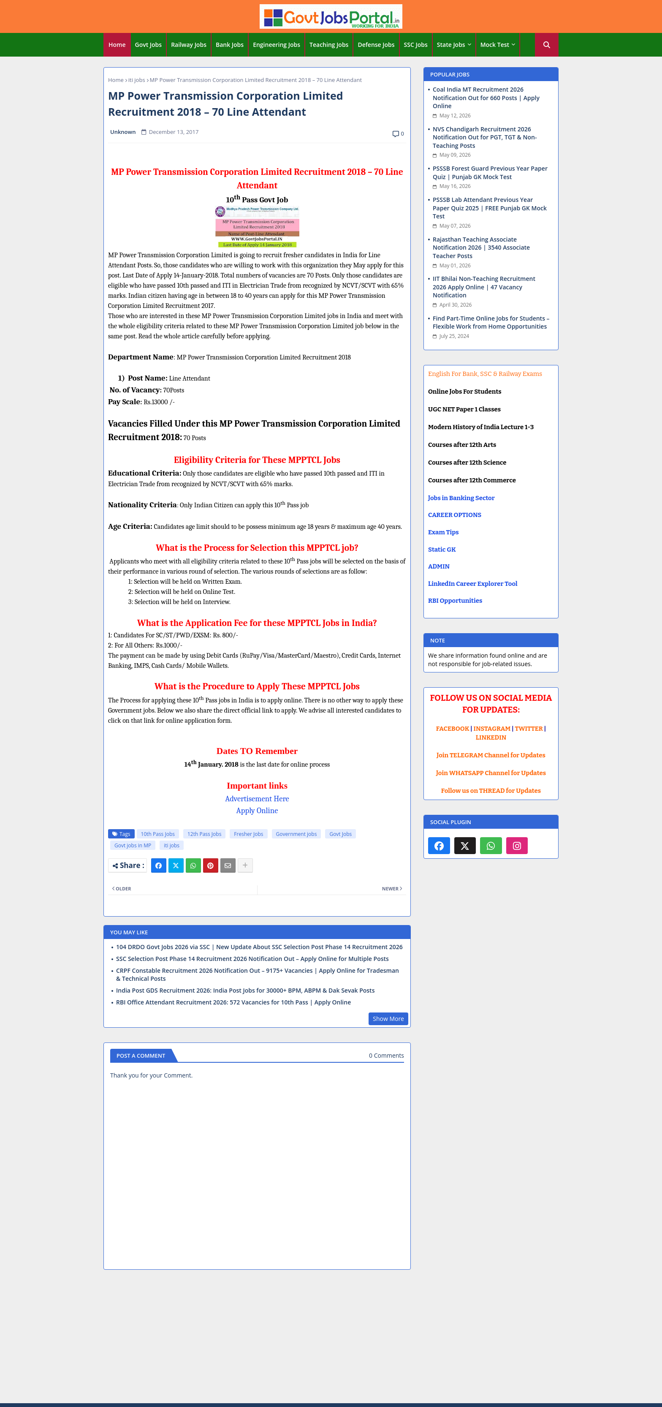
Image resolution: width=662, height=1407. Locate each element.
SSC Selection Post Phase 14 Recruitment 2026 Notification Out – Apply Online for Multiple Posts (252, 959)
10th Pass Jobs (158, 834)
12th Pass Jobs (204, 834)
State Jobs (451, 45)
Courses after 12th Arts (462, 445)
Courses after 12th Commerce (472, 480)
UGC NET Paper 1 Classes (464, 409)
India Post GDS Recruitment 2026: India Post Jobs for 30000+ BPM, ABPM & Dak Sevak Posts (245, 990)
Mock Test (494, 45)
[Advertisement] (331, 1338)
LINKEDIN (491, 737)
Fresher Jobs (248, 834)
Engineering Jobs (276, 45)
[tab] (117, 45)
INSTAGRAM (492, 728)
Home (117, 45)
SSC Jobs (416, 45)
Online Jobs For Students (465, 391)
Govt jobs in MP (132, 845)
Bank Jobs (230, 45)
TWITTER (529, 728)
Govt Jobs (148, 45)
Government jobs (296, 834)
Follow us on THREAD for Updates (491, 791)
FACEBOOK (452, 728)
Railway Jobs (188, 45)
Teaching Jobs (328, 45)
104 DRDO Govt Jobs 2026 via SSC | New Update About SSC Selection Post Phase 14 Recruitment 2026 (259, 947)
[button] (547, 45)
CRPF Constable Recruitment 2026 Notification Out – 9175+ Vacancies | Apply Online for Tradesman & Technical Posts (257, 974)
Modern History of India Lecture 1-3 (481, 427)
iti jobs (136, 80)
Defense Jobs (376, 45)
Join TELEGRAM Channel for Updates (491, 755)
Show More (388, 1019)
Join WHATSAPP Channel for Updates (491, 773)
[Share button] (245, 865)
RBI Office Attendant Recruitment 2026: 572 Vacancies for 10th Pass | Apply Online (233, 1002)
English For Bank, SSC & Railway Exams (485, 374)
